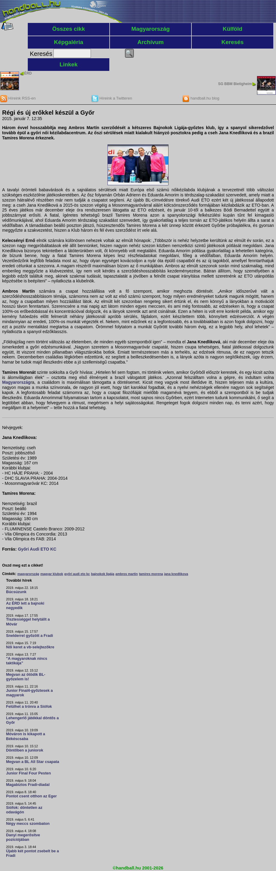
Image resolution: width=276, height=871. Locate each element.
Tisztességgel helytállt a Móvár (28, 621)
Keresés (232, 42)
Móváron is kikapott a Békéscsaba (25, 736)
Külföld (232, 29)
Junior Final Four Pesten (28, 773)
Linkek (68, 64)
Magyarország (150, 29)
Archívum (150, 42)
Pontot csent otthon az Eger (31, 796)
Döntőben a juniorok (24, 750)
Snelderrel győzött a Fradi (29, 636)
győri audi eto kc (77, 574)
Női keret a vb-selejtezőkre (30, 647)
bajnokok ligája (102, 574)
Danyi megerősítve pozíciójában (23, 837)
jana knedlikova (176, 574)
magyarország (28, 574)
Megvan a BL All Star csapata (32, 762)
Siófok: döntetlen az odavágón (24, 810)
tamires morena (151, 574)
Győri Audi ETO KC (37, 549)
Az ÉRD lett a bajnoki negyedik (25, 605)
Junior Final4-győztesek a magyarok (29, 692)
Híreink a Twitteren (111, 98)
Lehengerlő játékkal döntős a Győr (32, 720)
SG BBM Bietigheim (235, 84)
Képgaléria (68, 42)
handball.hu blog (200, 98)
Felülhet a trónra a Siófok (29, 706)
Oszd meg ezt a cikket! (22, 565)
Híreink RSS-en (18, 98)
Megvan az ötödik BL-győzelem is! (25, 676)
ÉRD (28, 73)
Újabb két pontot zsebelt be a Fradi (32, 853)
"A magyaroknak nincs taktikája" (26, 660)
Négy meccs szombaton (28, 824)
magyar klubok (51, 574)
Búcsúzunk (16, 592)
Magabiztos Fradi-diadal (28, 785)
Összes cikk (68, 29)
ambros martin (126, 574)
